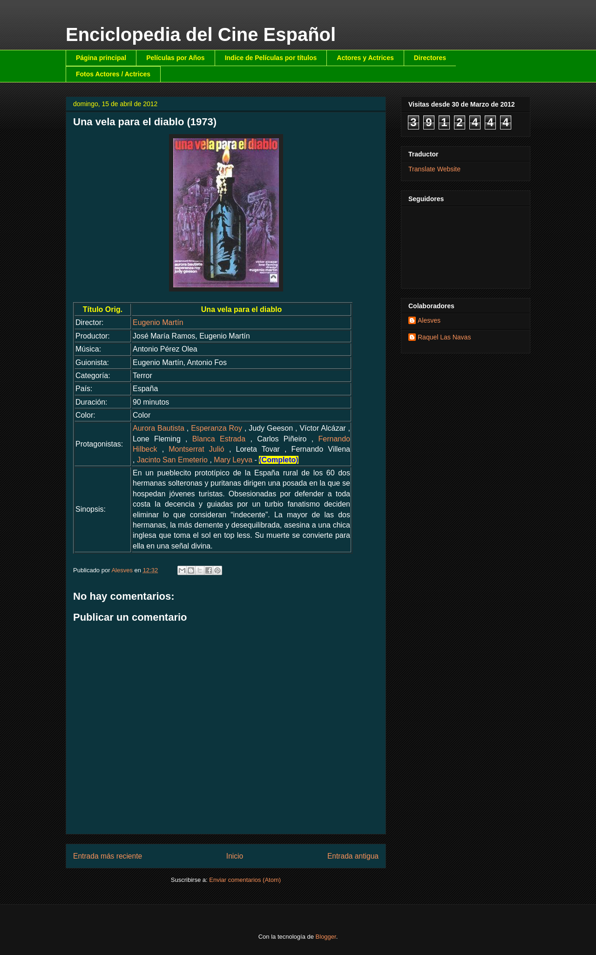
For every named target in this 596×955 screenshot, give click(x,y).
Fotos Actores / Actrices (113, 74)
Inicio (234, 856)
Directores (430, 57)
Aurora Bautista (158, 428)
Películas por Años (175, 57)
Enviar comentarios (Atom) (245, 879)
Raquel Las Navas (444, 337)
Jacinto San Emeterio (172, 460)
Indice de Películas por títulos (271, 57)
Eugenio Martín (158, 322)
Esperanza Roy (216, 428)
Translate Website (434, 169)
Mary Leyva (233, 460)
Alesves (429, 320)
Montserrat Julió (196, 449)
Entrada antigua (353, 856)
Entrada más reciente (107, 856)
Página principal (101, 57)
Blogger (326, 936)
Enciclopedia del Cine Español (201, 34)
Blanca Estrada (218, 439)
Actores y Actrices (365, 57)
